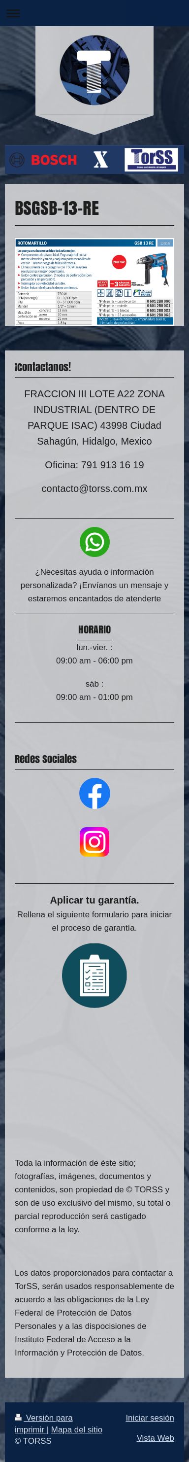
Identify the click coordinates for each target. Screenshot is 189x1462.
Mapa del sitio (76, 1429)
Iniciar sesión (150, 1418)
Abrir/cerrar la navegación (94, 13)
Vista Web (155, 1438)
